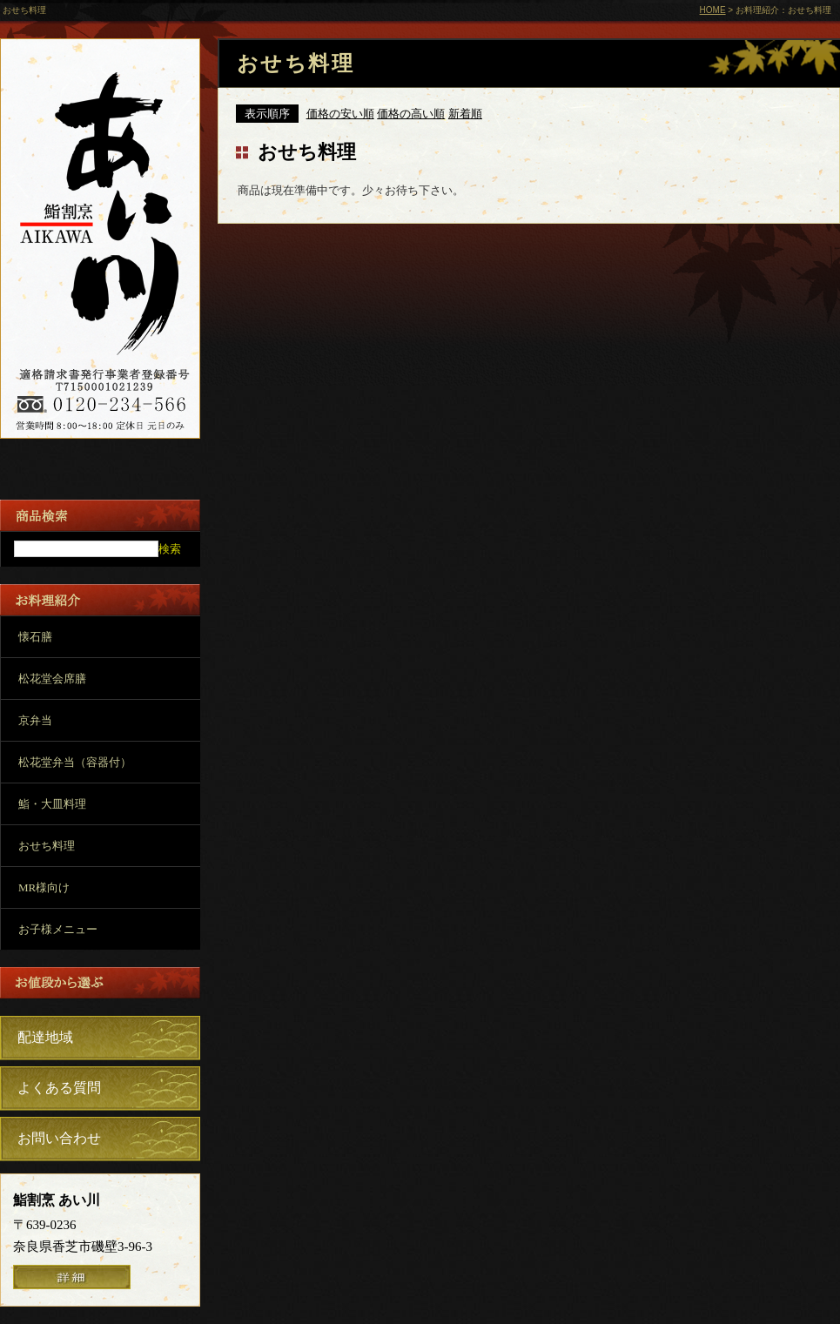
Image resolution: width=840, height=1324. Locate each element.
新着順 (465, 113)
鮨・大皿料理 (52, 803)
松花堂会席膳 (52, 678)
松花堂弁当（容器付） (74, 762)
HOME (713, 10)
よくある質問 (59, 1087)
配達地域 (45, 1037)
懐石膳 (35, 636)
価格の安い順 (340, 113)
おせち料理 (46, 845)
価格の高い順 (411, 113)
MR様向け (44, 887)
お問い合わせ (59, 1138)
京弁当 (35, 720)
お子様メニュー (57, 929)
